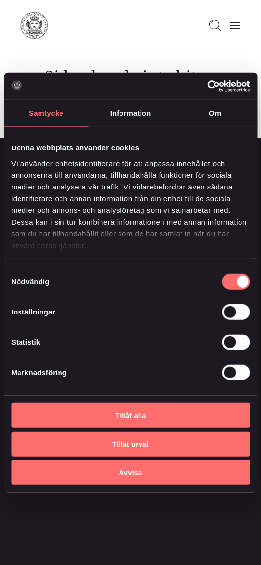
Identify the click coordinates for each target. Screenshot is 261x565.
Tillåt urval (130, 443)
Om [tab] (215, 113)
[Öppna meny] (235, 25)
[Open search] (215, 25)
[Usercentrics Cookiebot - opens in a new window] (207, 86)
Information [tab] (130, 113)
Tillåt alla (130, 415)
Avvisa (130, 472)
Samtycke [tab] (46, 113)
